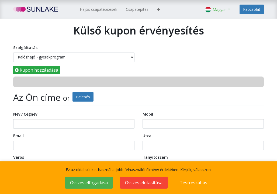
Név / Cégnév (25, 114)
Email (18, 135)
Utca (147, 135)
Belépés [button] (83, 96)
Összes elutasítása (143, 183)
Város (18, 157)
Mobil (148, 114)
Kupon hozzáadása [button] (36, 70)
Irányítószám (155, 157)
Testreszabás (193, 183)
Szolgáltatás (25, 47)
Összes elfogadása (89, 183)
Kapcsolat (251, 9)
